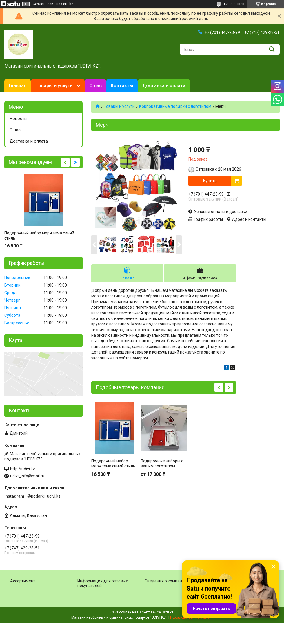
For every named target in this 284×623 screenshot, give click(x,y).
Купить (210, 180)
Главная (17, 85)
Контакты (122, 85)
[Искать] (272, 49)
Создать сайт (44, 4)
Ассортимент (22, 581)
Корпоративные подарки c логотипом (175, 106)
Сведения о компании (166, 581)
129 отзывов (233, 4)
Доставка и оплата (163, 85)
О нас (95, 85)
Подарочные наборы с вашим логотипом (162, 464)
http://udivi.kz (22, 469)
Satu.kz (168, 612)
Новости (18, 118)
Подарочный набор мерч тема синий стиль (113, 464)
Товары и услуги (53, 85)
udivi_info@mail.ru (27, 475)
